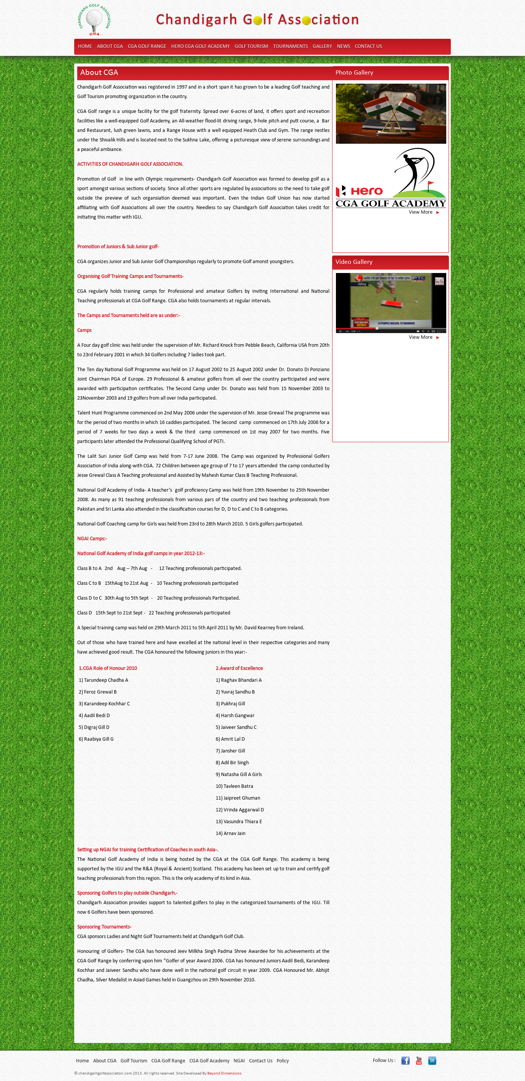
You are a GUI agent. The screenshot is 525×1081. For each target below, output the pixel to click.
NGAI (239, 1061)
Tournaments (290, 46)
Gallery (322, 46)
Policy (283, 1061)
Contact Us (368, 46)
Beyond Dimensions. (224, 1073)
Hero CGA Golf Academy (200, 46)
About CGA (110, 46)
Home (85, 46)
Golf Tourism (251, 46)
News (343, 46)
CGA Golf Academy (209, 1061)
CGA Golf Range (147, 46)
